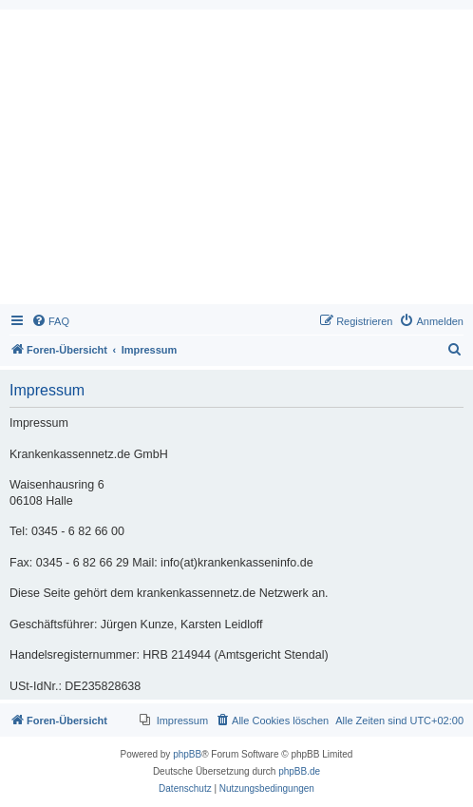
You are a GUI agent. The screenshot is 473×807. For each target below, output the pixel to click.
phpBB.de (299, 771)
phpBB (187, 754)
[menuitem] (50, 321)
